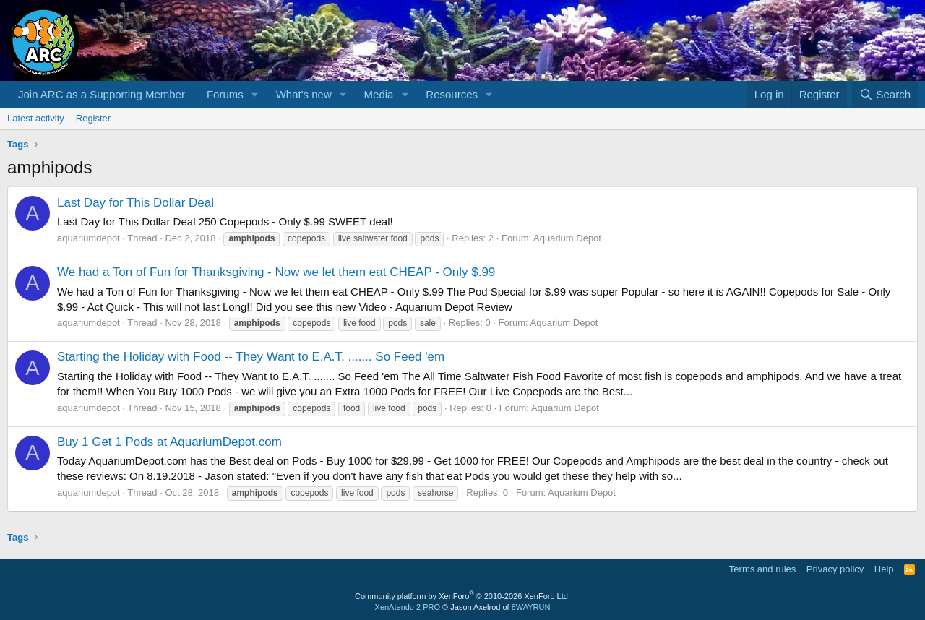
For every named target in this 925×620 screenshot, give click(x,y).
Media (379, 94)
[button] (255, 94)
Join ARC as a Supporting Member (101, 94)
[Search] (885, 94)
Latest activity (35, 118)
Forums (225, 94)
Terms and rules (762, 569)
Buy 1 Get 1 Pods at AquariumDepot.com (169, 442)
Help (884, 569)
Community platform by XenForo (462, 596)
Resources (452, 94)
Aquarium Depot (567, 238)
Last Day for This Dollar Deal (135, 203)
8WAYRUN (531, 607)
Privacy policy (835, 569)
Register (93, 118)
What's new (304, 94)
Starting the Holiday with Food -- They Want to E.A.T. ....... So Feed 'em (250, 356)
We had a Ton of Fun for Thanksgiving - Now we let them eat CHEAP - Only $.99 (276, 272)
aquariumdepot (88, 238)
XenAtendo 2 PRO (408, 607)
